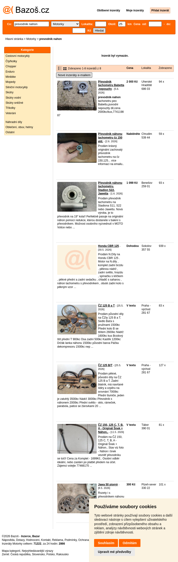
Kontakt (46, 540)
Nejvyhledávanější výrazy (37, 550)
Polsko (50, 554)
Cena (130, 68)
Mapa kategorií (11, 550)
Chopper (11, 66)
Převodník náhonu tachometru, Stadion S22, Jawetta (110, 188)
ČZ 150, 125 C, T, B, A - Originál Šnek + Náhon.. (110, 428)
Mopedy (11, 82)
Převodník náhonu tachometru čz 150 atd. (110, 137)
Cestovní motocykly (18, 56)
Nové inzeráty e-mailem (74, 75)
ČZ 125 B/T (105, 365)
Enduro (10, 71)
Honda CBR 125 (108, 246)
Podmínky (71, 540)
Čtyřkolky (11, 61)
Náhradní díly (14, 122)
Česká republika (20, 554)
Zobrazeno (165, 68)
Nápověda (8, 540)
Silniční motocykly (17, 87)
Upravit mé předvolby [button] (114, 552)
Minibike (11, 76)
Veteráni (11, 113)
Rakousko (62, 554)
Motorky (31, 39)
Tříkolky (10, 108)
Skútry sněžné (14, 102)
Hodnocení (33, 540)
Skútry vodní (13, 97)
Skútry (9, 92)
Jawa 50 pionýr (108, 484)
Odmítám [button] (130, 543)
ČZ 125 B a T (106, 305)
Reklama (57, 540)
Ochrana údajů (87, 540)
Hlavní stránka (14, 39)
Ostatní (10, 132)
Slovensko (38, 554)
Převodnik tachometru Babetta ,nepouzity (111, 85)
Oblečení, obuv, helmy (19, 127)
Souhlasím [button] (106, 543)
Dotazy (20, 540)
